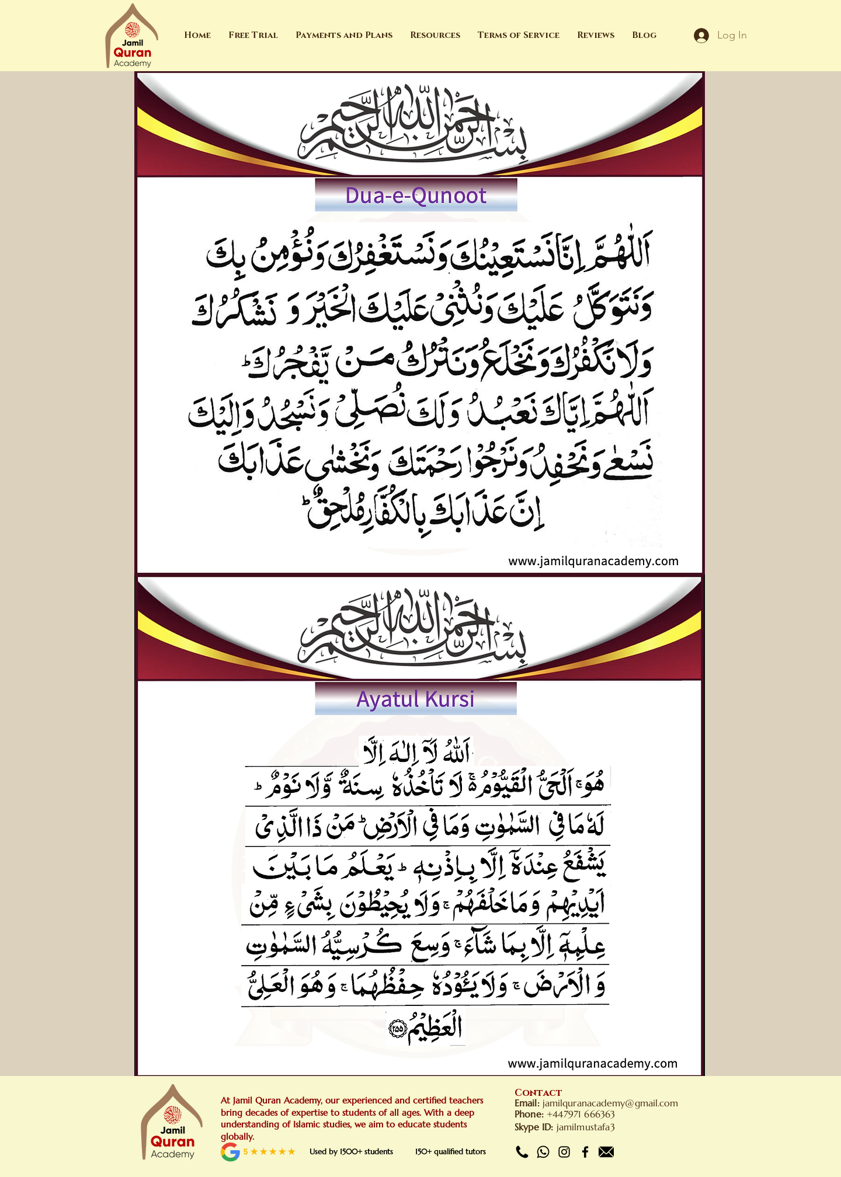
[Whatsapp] (543, 1151)
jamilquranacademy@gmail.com (611, 1103)
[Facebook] (585, 1151)
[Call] (522, 1151)
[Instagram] (564, 1151)
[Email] (606, 1151)
